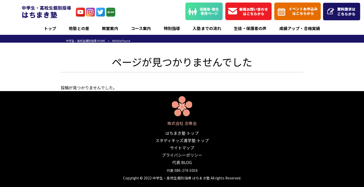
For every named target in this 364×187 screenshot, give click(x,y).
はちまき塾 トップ (182, 133)
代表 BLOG (182, 162)
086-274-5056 (186, 170)
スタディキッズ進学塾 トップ (182, 140)
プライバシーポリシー (182, 155)
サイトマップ (182, 148)
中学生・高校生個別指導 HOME (85, 41)
